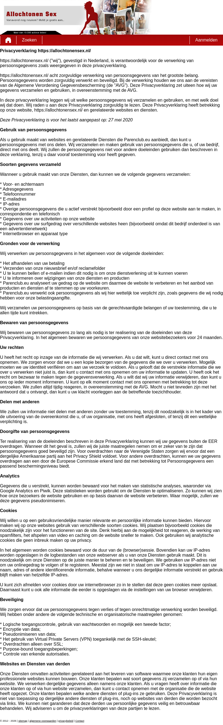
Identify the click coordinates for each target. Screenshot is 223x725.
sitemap (22, 721)
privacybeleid (65, 721)
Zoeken (29, 40)
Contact (79, 721)
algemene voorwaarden (42, 721)
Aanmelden (206, 40)
